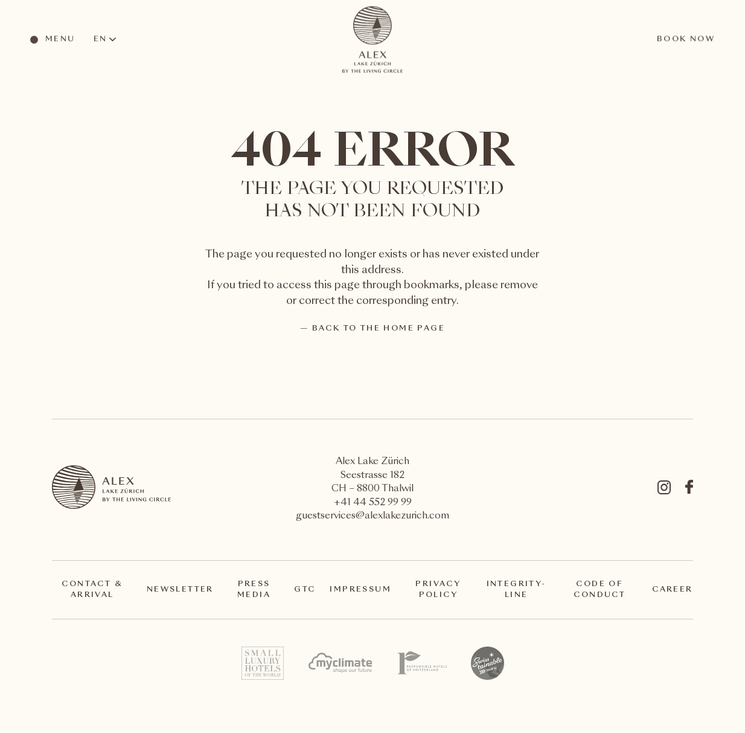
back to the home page (378, 328)
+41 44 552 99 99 (373, 503)
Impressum (360, 589)
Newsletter (180, 589)
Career (672, 589)
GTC (304, 589)
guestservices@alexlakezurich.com (372, 516)
